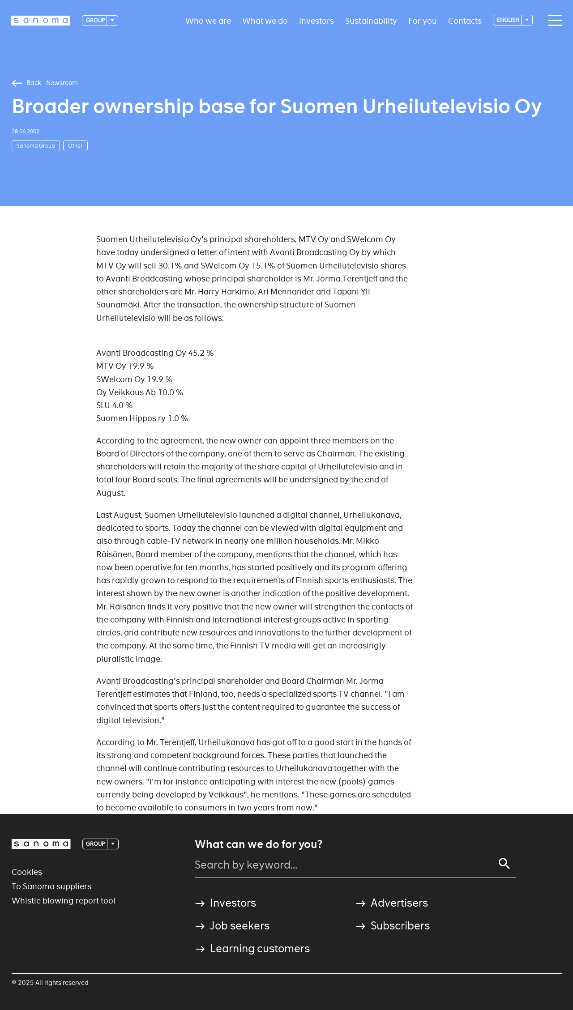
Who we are (208, 20)
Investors (316, 20)
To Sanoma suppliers (51, 886)
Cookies (27, 872)
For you (422, 20)
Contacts (465, 20)
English (508, 20)
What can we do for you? (258, 844)
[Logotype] (40, 21)
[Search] (504, 863)
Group (96, 20)
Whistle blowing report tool (63, 900)
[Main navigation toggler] (553, 21)
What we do (265, 20)
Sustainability (371, 20)
